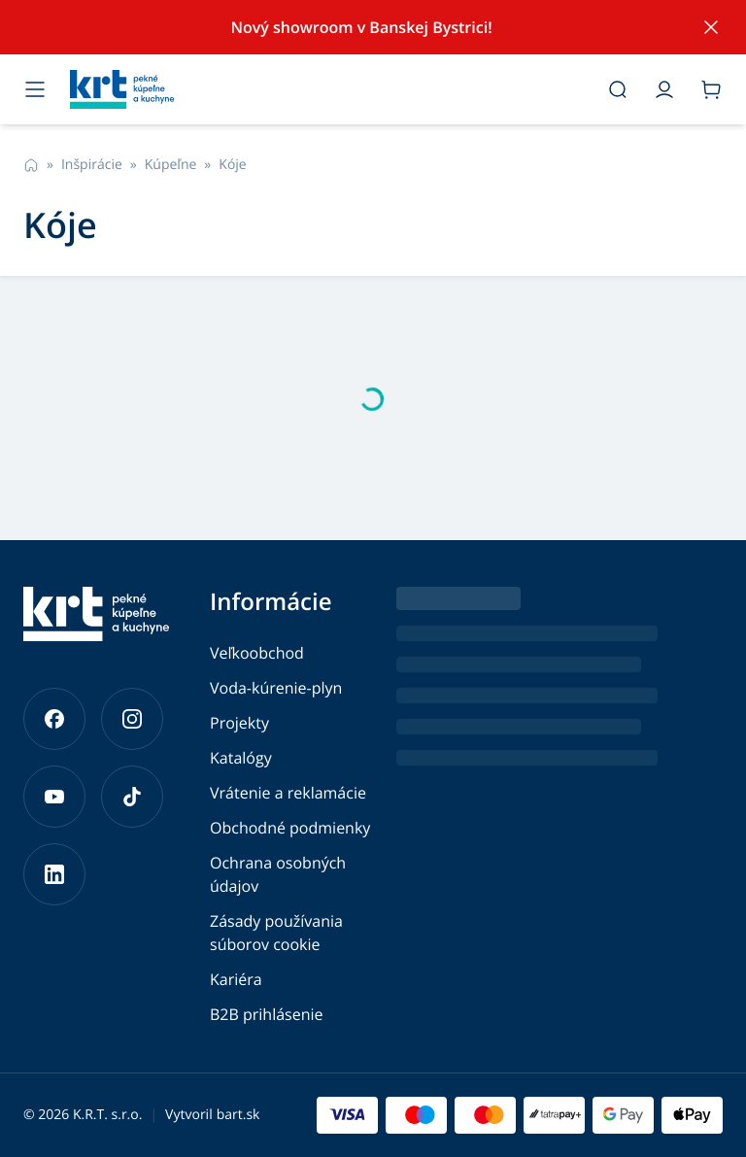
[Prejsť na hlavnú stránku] (326, 89)
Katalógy (241, 757)
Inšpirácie (91, 164)
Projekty (239, 722)
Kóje (232, 164)
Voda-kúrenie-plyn (276, 687)
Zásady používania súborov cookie (276, 932)
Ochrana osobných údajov (278, 874)
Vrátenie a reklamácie (288, 792)
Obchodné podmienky (290, 827)
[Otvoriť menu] (35, 89)
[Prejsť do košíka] (711, 89)
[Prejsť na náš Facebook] (54, 719)
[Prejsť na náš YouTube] (54, 797)
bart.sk (238, 1115)
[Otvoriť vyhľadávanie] (617, 89)
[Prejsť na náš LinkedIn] (54, 874)
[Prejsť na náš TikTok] (132, 797)
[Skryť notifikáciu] (711, 27)
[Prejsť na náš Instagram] (132, 719)
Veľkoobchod (257, 653)
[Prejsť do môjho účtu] (664, 89)
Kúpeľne (171, 164)
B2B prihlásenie (266, 1014)
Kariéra (236, 979)
